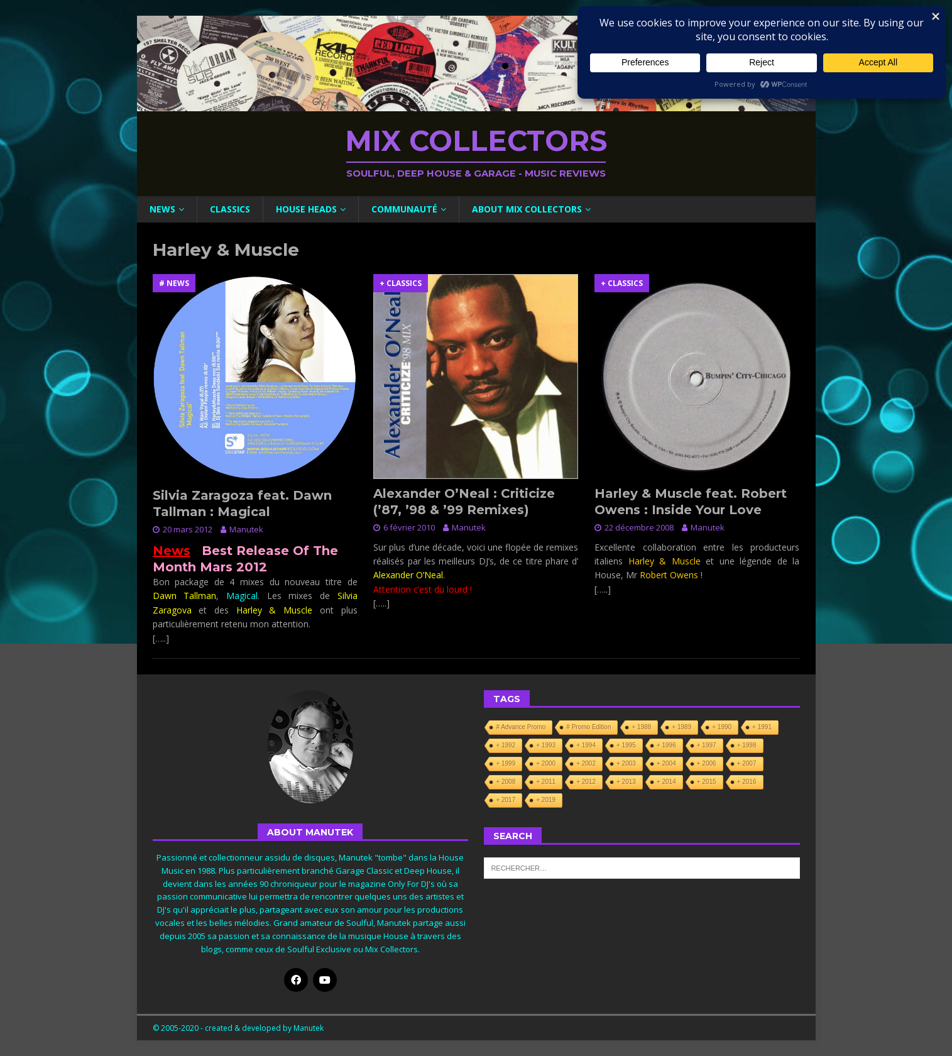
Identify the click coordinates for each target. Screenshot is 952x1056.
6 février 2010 (409, 527)
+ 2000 (545, 763)
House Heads (306, 209)
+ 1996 (666, 745)
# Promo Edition (588, 726)
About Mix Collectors (527, 209)
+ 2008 (505, 781)
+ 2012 (586, 781)
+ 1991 (762, 726)
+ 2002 (586, 763)
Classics (230, 209)
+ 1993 (545, 745)
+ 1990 (721, 726)
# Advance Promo (520, 726)
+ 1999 (505, 763)
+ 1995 (626, 745)
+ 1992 (505, 745)
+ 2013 (626, 781)
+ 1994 (586, 745)
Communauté (404, 209)
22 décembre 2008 (639, 527)
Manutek (246, 529)
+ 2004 (666, 763)
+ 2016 (747, 781)
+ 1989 (681, 726)
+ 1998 (747, 745)
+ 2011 (545, 781)
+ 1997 (706, 745)
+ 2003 (626, 763)
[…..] (161, 638)
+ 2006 (706, 763)
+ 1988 (641, 726)
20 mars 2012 (187, 529)
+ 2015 (706, 781)
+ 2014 (666, 781)
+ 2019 (545, 799)
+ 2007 (747, 763)
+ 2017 (505, 799)
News (162, 209)
